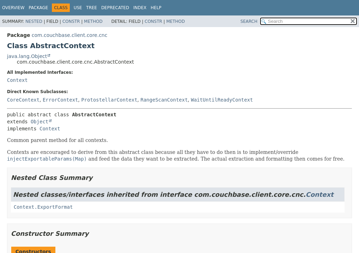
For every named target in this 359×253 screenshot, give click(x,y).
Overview (13, 7)
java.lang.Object (27, 56)
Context (17, 80)
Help (156, 7)
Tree (91, 7)
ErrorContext (60, 100)
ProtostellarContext (109, 100)
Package (38, 7)
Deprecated (115, 7)
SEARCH (249, 21)
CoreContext (23, 100)
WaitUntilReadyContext (222, 100)
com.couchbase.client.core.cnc (69, 35)
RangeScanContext (164, 100)
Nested (33, 21)
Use (78, 7)
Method (93, 21)
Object (39, 121)
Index (140, 7)
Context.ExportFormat (43, 207)
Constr (71, 21)
